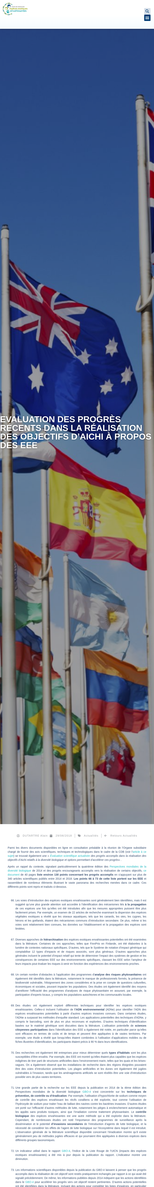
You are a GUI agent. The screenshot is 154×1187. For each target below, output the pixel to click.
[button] (147, 11)
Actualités (91, 835)
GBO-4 (86, 1091)
